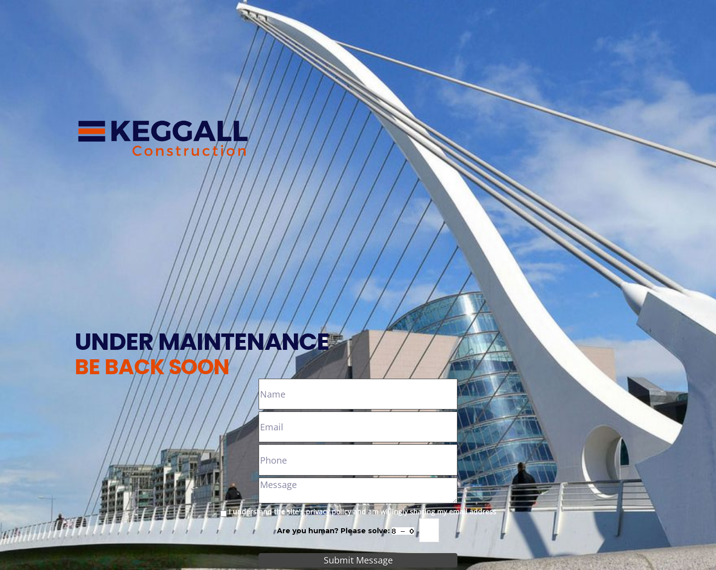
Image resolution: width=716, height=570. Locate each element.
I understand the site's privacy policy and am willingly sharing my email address (362, 511)
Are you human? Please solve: (358, 530)
